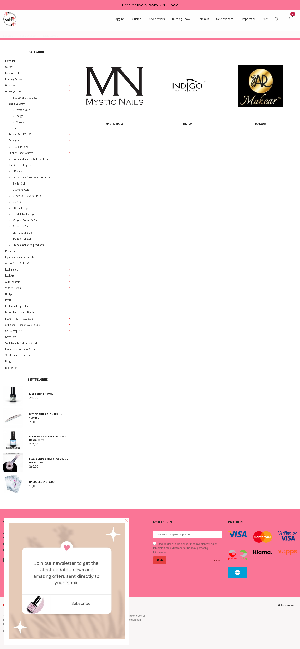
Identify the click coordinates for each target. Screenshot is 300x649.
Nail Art (9, 275)
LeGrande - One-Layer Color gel (32, 177)
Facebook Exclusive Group (20, 349)
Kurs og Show (13, 79)
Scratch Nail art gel (24, 214)
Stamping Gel (21, 226)
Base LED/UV (17, 104)
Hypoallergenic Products (20, 257)
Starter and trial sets (25, 98)
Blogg (8, 361)
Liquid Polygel (21, 147)
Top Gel (13, 128)
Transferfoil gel (22, 239)
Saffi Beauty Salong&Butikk (21, 343)
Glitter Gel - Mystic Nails (27, 196)
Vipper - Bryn (13, 288)
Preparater (11, 251)
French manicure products (28, 245)
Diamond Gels (21, 189)
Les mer (217, 560)
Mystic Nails (23, 110)
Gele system (13, 91)
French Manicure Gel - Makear (30, 159)
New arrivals (12, 73)
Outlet (8, 67)
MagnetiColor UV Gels (26, 220)
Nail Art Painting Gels (21, 165)
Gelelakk (10, 85)
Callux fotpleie (13, 331)
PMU (8, 300)
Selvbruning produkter (18, 355)
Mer (265, 18)
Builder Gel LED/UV (20, 134)
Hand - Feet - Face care (19, 318)
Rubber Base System (21, 153)
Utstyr (8, 294)
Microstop (11, 368)
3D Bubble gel (21, 208)
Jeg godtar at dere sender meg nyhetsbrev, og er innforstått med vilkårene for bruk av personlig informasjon (185, 548)
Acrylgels (14, 140)
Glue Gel (17, 202)
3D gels (17, 171)
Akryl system (12, 282)
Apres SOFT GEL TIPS (17, 263)
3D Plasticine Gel (22, 233)
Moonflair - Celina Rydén (20, 312)
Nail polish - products (18, 306)
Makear (20, 122)
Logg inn (10, 61)
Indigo (20, 116)
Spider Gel (19, 183)
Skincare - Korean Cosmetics (22, 325)
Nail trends (11, 269)
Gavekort (10, 337)
